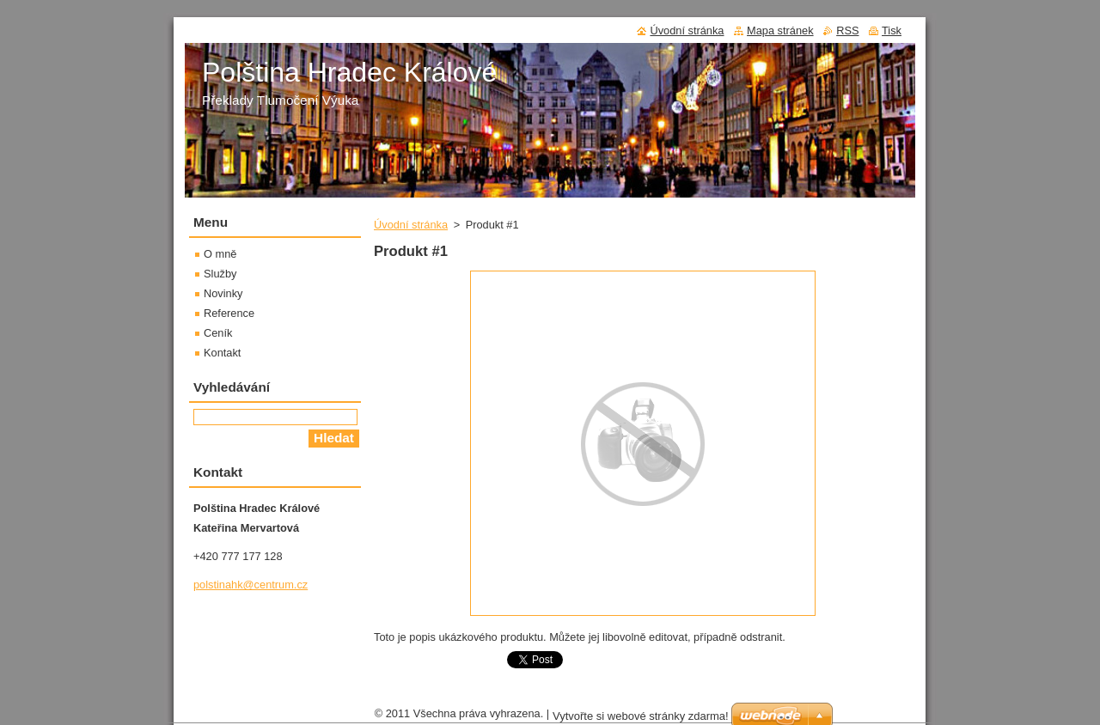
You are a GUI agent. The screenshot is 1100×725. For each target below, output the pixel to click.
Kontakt (222, 352)
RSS (847, 30)
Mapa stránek (780, 30)
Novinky (223, 293)
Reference (229, 313)
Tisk (891, 30)
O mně (220, 253)
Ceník (218, 332)
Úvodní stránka (411, 224)
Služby (220, 273)
